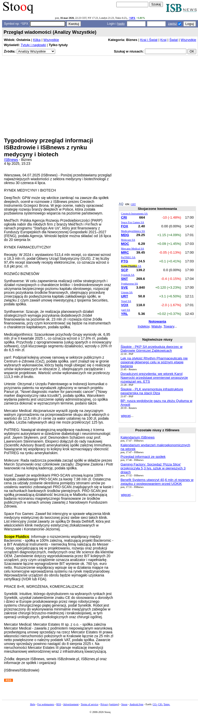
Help (32, 704)
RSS (58, 704)
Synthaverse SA (129, 283)
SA (131, 266)
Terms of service (89, 704)
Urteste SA (127, 292)
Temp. (166, 704)
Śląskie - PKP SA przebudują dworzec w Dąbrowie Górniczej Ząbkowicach (151, 348)
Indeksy (143, 326)
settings (114, 704)
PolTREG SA (128, 257)
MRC (125, 252)
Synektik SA (127, 274)
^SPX (132, 17)
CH (160, 704)
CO (155, 704)
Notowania (157, 321)
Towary (168, 326)
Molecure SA (128, 239)
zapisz (172, 23)
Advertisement (71, 704)
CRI (124, 217)
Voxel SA (126, 301)
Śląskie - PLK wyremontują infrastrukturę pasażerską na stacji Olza (151, 391)
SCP (124, 270)
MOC (125, 244)
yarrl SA (125, 309)
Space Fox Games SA (132, 222)
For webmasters (45, 704)
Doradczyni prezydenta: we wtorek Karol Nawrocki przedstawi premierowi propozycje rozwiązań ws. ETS (154, 377)
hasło (121, 23)
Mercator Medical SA (132, 248)
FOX (124, 226)
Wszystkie (51, 40)
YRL (124, 314)
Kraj (163, 40)
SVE (124, 287)
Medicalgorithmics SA (133, 231)
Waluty (156, 326)
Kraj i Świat (149, 40)
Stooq (124, 704)
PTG (124, 261)
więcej (125, 416)
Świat (173, 40)
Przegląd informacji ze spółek (143, 457)
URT (124, 296)
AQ (121, 204)
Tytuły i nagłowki (33, 45)
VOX (124, 305)
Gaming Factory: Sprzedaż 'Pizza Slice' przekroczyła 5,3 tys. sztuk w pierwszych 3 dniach (152, 468)
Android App (136, 704)
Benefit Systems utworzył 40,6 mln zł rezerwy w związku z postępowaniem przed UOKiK (156, 482)
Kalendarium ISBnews (137, 437)
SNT (124, 279)
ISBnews (11, 160)
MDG (125, 235)
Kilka (36, 40)
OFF (133, 204)
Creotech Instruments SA (134, 213)
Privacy (105, 704)
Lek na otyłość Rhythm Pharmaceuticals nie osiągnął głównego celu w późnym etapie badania (154, 362)
